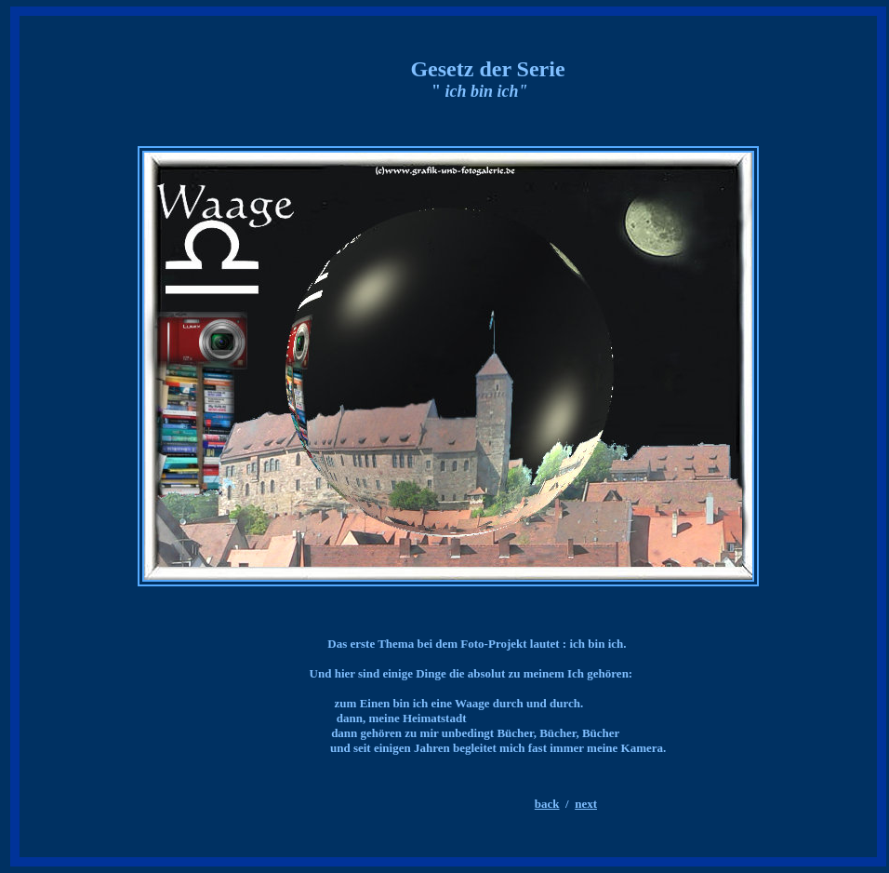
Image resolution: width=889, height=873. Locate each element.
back (547, 804)
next (586, 804)
